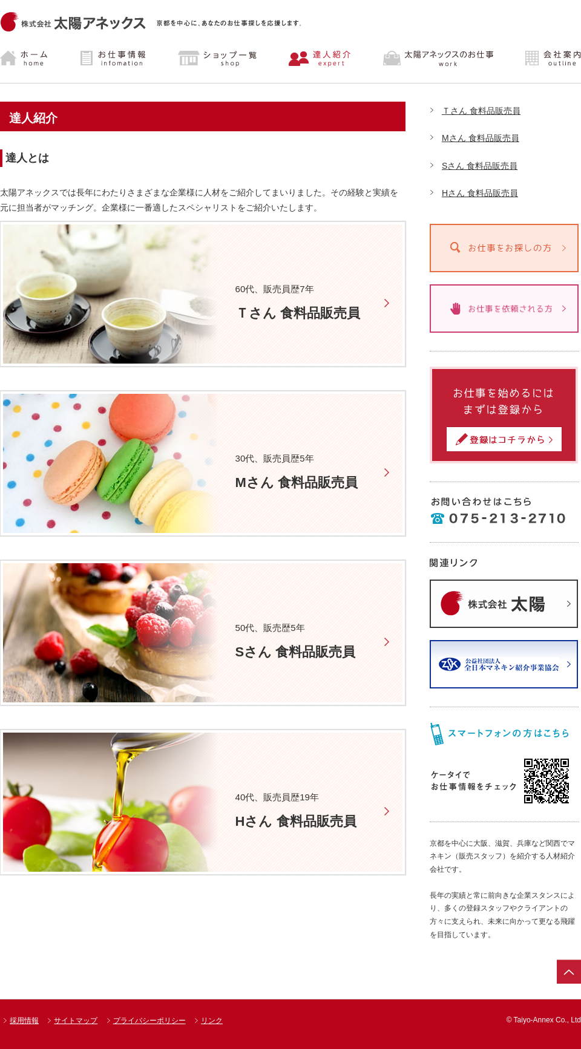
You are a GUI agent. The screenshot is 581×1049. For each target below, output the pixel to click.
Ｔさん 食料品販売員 (481, 111)
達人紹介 (320, 59)
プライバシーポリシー (149, 1020)
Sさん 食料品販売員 (479, 166)
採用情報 (24, 1020)
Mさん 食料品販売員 (480, 138)
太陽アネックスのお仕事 (436, 59)
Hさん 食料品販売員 (480, 193)
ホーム (34, 59)
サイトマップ (75, 1020)
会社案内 (543, 59)
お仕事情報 (115, 59)
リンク (212, 1020)
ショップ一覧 (217, 59)
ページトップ (569, 971)
